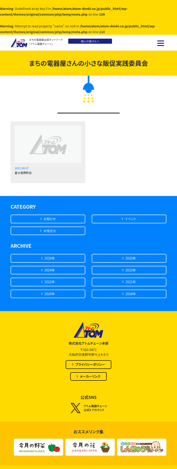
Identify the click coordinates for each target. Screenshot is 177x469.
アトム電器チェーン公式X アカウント (88, 408)
